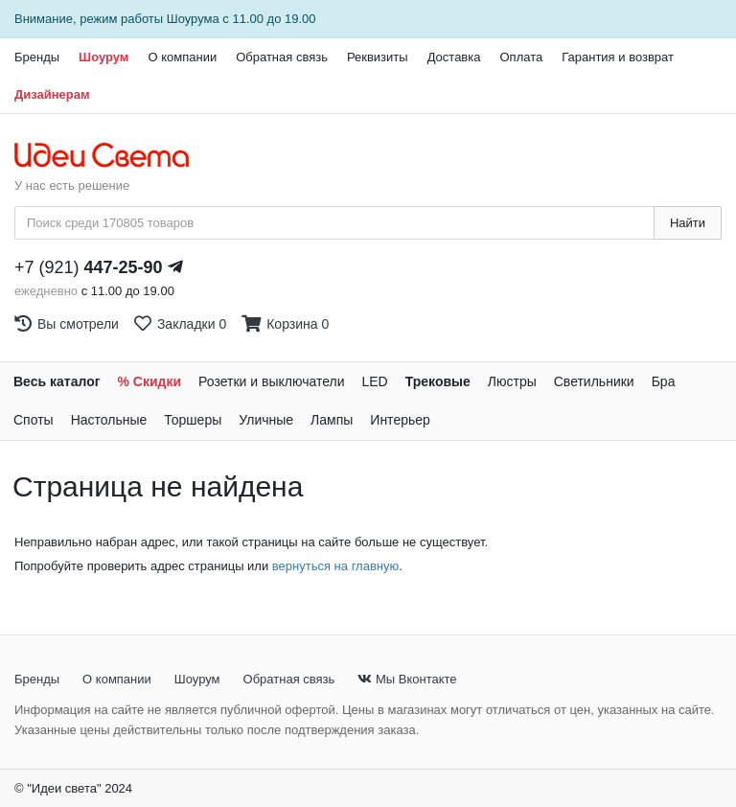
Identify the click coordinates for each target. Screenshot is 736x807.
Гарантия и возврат (618, 57)
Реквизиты (377, 57)
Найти (687, 223)
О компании (182, 57)
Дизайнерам (52, 94)
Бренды (36, 57)
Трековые (438, 381)
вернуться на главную (335, 566)
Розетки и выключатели (271, 381)
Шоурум (103, 57)
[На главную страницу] (111, 156)
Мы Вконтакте (406, 679)
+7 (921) (88, 267)
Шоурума (193, 19)
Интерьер (400, 419)
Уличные (266, 419)
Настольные (109, 419)
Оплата (520, 57)
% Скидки (150, 381)
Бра (664, 381)
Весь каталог (57, 381)
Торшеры (192, 419)
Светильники (594, 381)
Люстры (512, 381)
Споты (33, 419)
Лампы (331, 419)
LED (374, 381)
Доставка (454, 57)
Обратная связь (282, 57)
